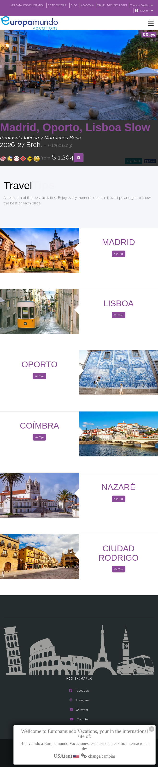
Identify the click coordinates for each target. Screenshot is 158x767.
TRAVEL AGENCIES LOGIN (137, 5)
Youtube (79, 719)
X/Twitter (79, 710)
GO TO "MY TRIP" (78, 5)
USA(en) (146, 10)
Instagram (79, 700)
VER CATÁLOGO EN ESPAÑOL (45, 5)
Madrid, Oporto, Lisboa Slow (75, 127)
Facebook (79, 690)
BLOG (96, 5)
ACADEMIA (110, 5)
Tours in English (118, 10)
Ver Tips (118, 254)
